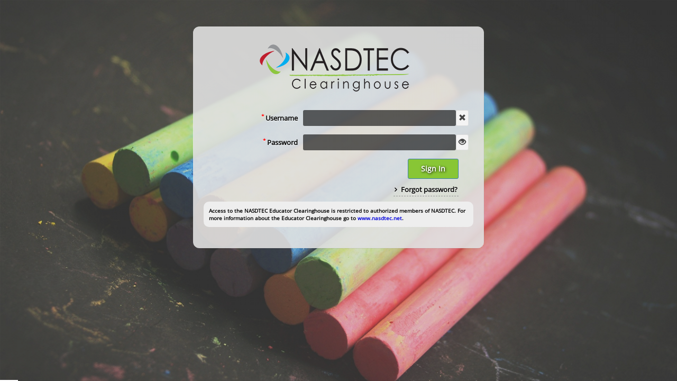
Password (280, 142)
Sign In (433, 169)
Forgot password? (426, 189)
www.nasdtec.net (380, 218)
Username (279, 117)
